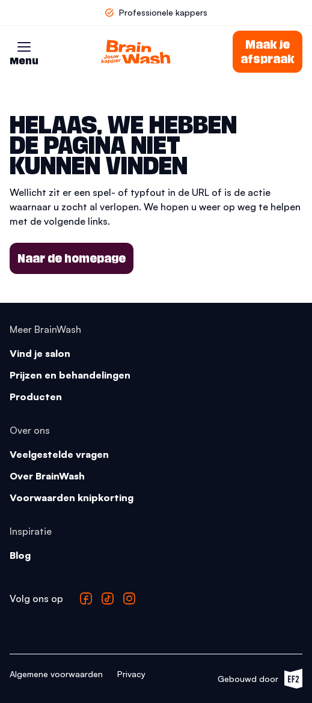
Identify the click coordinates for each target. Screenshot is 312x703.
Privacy (131, 674)
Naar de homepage (71, 258)
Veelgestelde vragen (59, 454)
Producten (36, 397)
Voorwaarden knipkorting (71, 497)
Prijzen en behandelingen (70, 375)
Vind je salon (40, 353)
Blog (20, 555)
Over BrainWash (47, 476)
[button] (24, 46)
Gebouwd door (260, 679)
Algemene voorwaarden (56, 674)
